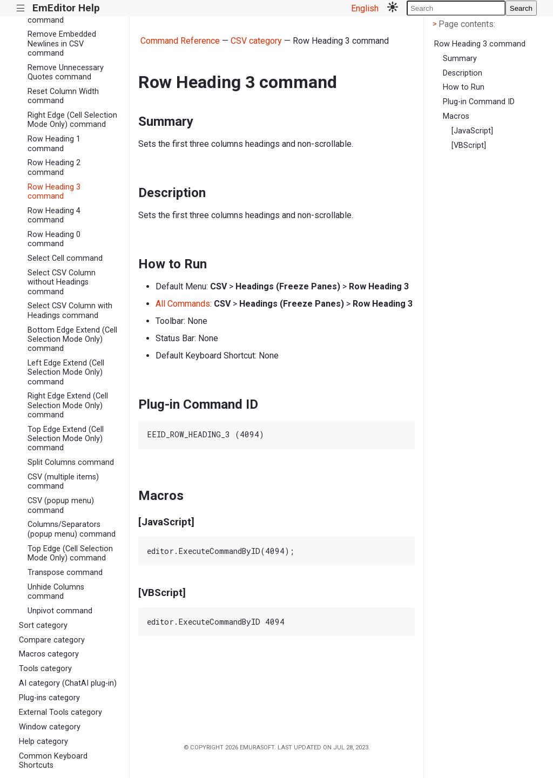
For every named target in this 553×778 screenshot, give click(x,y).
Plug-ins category (49, 697)
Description (462, 73)
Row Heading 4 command (54, 215)
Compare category (52, 640)
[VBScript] (468, 145)
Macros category (49, 654)
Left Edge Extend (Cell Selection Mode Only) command (66, 372)
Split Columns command (71, 462)
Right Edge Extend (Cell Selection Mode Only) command (68, 405)
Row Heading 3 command (54, 191)
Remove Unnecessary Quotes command (66, 72)
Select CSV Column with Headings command (70, 310)
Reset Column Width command (63, 96)
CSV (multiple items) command (63, 481)
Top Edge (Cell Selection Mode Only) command (70, 553)
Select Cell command (65, 258)
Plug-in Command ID (479, 101)
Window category (49, 727)
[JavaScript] (472, 131)
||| (21, 8)
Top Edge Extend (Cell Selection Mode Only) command (66, 439)
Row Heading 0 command (54, 239)
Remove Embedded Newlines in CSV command (62, 44)
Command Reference (180, 41)
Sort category (43, 625)
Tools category (45, 668)
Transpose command (65, 572)
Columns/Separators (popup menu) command (72, 529)
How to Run (463, 87)
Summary (460, 58)
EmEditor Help (66, 8)
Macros (456, 116)
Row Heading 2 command (54, 167)
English (365, 8)
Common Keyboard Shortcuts (53, 761)
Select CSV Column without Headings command (62, 282)
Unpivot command (60, 610)
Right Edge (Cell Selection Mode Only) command (72, 120)
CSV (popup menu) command (61, 505)
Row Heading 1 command (54, 143)
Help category (43, 741)
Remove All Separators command (68, 15)
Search (521, 8)
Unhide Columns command (56, 592)
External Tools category (60, 712)
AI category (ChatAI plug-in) (68, 683)
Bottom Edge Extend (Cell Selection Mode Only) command (72, 340)
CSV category (256, 41)
